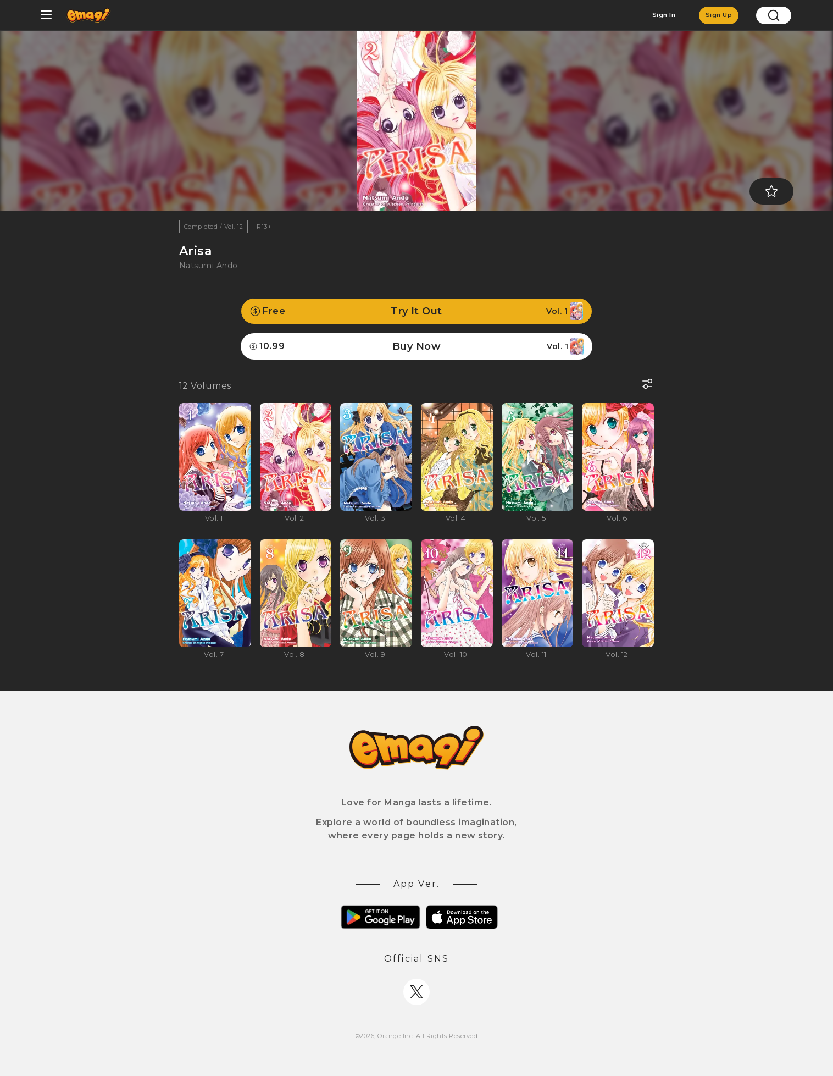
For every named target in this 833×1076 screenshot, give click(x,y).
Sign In (663, 15)
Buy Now (416, 346)
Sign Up (719, 15)
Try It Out (416, 311)
